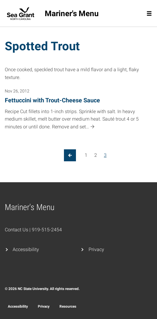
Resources (67, 306)
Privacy (96, 249)
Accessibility (26, 249)
